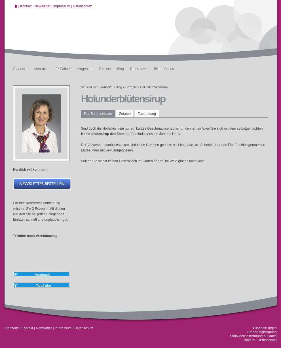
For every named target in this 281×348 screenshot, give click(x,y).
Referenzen (139, 69)
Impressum (61, 6)
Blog (120, 69)
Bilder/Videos (164, 69)
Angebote (85, 69)
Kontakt (26, 6)
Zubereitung (147, 114)
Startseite (20, 69)
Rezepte (131, 87)
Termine (105, 69)
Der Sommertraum (98, 114)
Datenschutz (82, 6)
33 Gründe (64, 69)
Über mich (41, 69)
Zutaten (125, 114)
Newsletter (42, 6)
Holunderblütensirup (154, 87)
